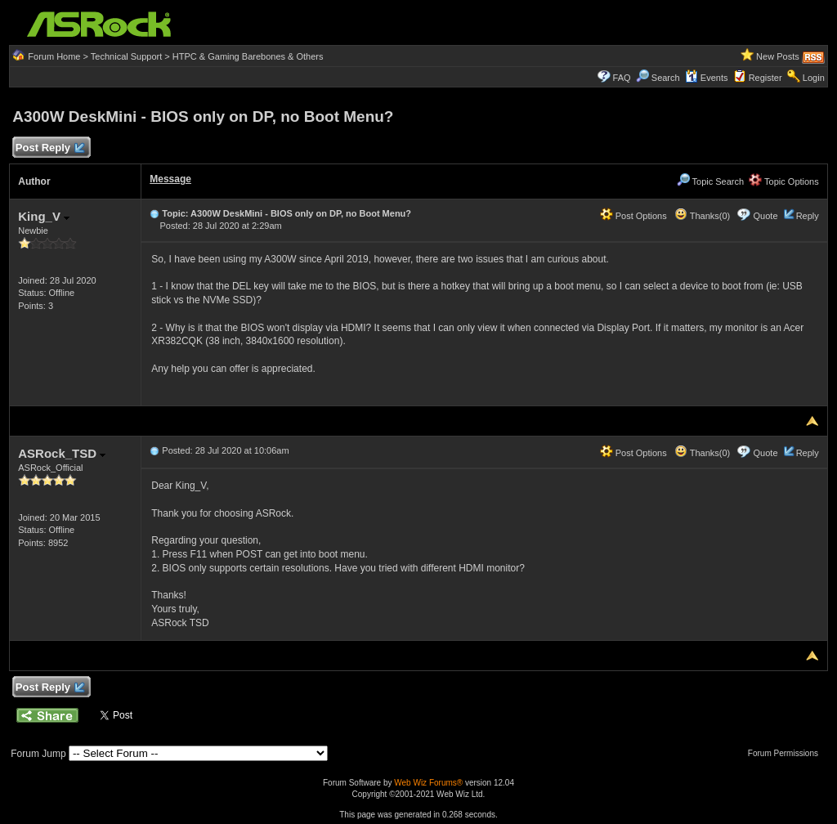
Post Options (633, 216)
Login (814, 78)
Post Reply (49, 148)
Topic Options (784, 181)
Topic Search (710, 181)
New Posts (777, 56)
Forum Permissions (787, 753)
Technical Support (126, 56)
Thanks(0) (702, 216)
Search (665, 78)
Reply (807, 216)
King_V (43, 216)
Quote (766, 216)
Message (170, 179)
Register (765, 78)
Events (706, 78)
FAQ (622, 78)
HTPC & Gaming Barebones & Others (248, 56)
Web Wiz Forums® (428, 782)
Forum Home (54, 56)
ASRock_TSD (61, 453)
